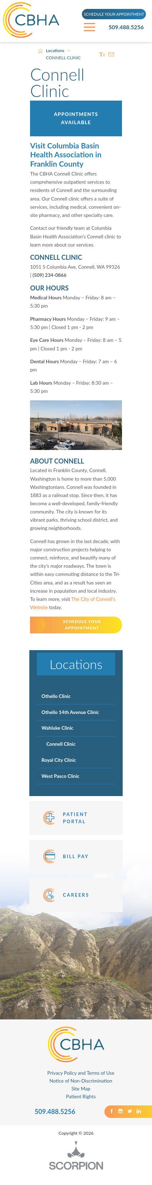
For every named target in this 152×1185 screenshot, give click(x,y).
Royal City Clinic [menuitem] (58, 771)
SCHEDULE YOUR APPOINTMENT (114, 14)
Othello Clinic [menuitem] (55, 707)
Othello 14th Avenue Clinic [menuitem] (70, 723)
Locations (55, 50)
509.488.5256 (127, 27)
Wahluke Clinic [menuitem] (57, 739)
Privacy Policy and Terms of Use (80, 1084)
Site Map (81, 1100)
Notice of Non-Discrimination (80, 1092)
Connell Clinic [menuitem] (60, 755)
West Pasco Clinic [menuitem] (60, 787)
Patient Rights (81, 1107)
